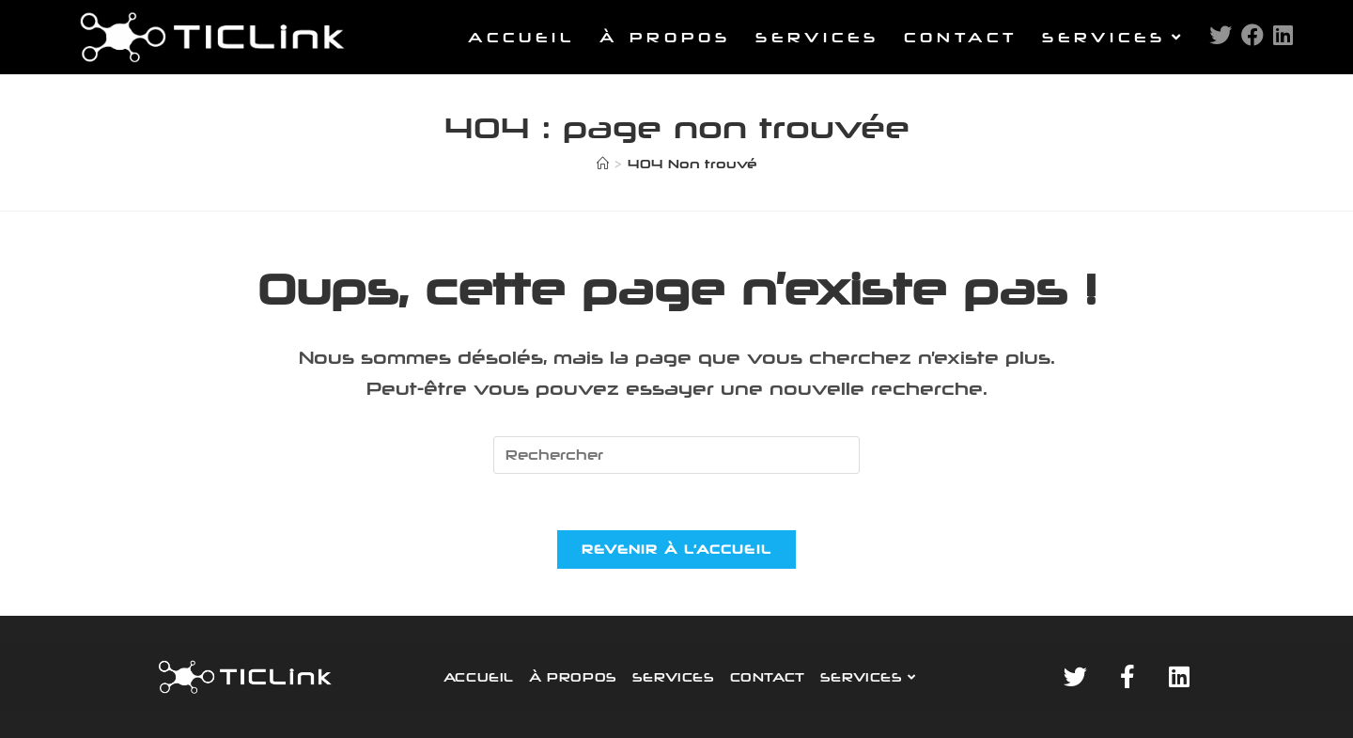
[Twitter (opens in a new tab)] (1220, 35)
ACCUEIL (478, 676)
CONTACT (767, 676)
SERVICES (673, 676)
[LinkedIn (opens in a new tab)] (1283, 35)
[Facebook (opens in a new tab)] (1252, 35)
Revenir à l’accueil (677, 549)
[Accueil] (603, 163)
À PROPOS (573, 676)
